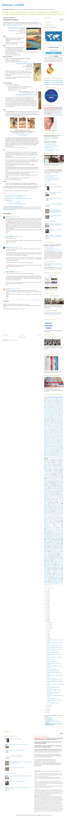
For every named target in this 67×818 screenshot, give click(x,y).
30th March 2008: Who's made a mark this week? (54, 643)
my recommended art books (49, 247)
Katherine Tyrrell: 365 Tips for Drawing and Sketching (53, 724)
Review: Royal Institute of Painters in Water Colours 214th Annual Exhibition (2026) (56, 210)
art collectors (58, 461)
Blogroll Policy (52, 263)
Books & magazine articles (32, 14)
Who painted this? (41, 14)
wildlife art (46, 582)
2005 (47, 712)
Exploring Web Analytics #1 (51, 668)
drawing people (32, 208)
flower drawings (60, 508)
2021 (47, 598)
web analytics (47, 578)
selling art (51, 566)
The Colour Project (6, 14)
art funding (54, 466)
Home (22, 335)
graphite (50, 512)
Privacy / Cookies (59, 14)
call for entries (50, 485)
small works (52, 569)
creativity (49, 493)
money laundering (55, 535)
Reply (7, 232)
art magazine (46, 469)
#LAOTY (45, 396)
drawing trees (49, 498)
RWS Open (61, 426)
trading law (58, 573)
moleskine (48, 535)
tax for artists (51, 572)
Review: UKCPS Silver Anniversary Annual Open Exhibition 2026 (56, 224)
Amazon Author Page (49, 150)
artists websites (58, 478)
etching (61, 500)
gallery (47, 511)
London (48, 417)
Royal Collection (47, 429)
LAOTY (49, 416)
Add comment (6, 301)
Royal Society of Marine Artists (57, 432)
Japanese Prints (29, 157)
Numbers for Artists (32, 12)
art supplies (51, 474)
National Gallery (56, 421)
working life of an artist (57, 583)
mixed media (61, 534)
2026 (47, 590)
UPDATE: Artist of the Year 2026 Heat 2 (56, 230)
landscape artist (54, 522)
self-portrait (55, 565)
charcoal (49, 486)
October (48, 626)
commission (52, 488)
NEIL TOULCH (8, 288)
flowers (56, 510)
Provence (58, 425)
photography (50, 547)
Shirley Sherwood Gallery (51, 439)
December (49, 622)
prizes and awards (57, 559)
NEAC (50, 421)
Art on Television (17, 12)
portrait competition (55, 552)
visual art (59, 575)
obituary (50, 538)
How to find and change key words (52, 702)
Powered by (53, 56)
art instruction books (51, 468)
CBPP (56, 404)
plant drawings (53, 548)
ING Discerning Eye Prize (49, 411)
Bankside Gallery (52, 402)
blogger (45, 482)
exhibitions (46, 505)
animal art (46, 456)
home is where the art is (48, 513)
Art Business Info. (24, 12)
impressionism (60, 517)
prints (13, 209)
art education (54, 464)
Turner (58, 450)
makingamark (46, 531)
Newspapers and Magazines (57, 422)
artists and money (50, 478)
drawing (28, 208)
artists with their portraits (49, 480)
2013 (47, 612)
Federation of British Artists (57, 407)
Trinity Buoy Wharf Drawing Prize (50, 450)
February (48, 705)
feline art (51, 506)
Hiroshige (52, 410)
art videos (52, 476)
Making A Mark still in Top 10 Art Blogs (56, 199)
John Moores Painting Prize (56, 414)
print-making (60, 556)
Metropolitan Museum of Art (57, 420)
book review (58, 482)
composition (24, 208)
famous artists (54, 505)
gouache (45, 512)
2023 (47, 595)
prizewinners (47, 560)
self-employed (49, 565)
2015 (47, 609)
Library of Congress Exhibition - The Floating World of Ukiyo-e (16, 147)
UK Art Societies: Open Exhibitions (52, 12)
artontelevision (57, 480)
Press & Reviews (48, 14)
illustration (46, 517)
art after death (51, 458)
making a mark (59, 527)
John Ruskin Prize (47, 415)
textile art (58, 572)
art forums (48, 466)
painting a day (55, 542)
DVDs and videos (60, 405)
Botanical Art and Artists (22, 14)
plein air (50, 550)
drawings (54, 499)
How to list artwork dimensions (56, 186)
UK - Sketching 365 (48, 718)
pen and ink (52, 546)
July (47, 631)
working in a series (48, 583)
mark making (59, 533)
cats (57, 485)
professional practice (58, 560)
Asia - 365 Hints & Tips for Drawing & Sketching (52, 722)
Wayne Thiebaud (54, 452)
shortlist (45, 568)
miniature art (54, 534)
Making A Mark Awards (58, 419)
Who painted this (47, 454)
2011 (47, 616)
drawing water (58, 498)
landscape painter (58, 523)
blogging (51, 482)
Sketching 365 (60, 439)
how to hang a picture (55, 514)
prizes (50, 559)
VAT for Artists (48, 451)
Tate (52, 446)
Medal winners (48, 420)
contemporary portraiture (50, 490)
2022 (47, 596)
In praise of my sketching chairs (52, 650)
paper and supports (52, 544)
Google (57, 409)
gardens (51, 511)
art (8, 208)
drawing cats (46, 496)
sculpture (52, 564)
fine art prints (47, 508)
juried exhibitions (49, 521)
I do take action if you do (58, 113)
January (48, 706)
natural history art (56, 536)
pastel (60, 544)
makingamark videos (55, 531)
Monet (45, 421)
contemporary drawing (48, 489)
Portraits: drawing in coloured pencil (53, 670)
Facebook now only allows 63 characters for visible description (56, 236)
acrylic (54, 455)
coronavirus (57, 491)
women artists (53, 582)
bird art (60, 481)
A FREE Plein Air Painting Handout (56, 204)
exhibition (50, 502)
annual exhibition (54, 456)
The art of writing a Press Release (52, 652)
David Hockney (48, 406)
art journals (59, 468)
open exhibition (57, 539)
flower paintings (49, 510)
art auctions (57, 458)
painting (46, 542)
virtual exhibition (51, 575)
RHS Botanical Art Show (52, 426)
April (47, 636)
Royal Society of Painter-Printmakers (54, 435)
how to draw (61, 513)
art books (57, 460)
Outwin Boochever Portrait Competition (52, 424)
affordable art (59, 455)
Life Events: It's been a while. (50, 221)
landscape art (46, 522)
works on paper (47, 585)
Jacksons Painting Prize (48, 412)
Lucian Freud (56, 417)
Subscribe (11, 12)
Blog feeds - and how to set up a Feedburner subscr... (54, 685)
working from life (60, 582)
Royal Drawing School (55, 429)
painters (58, 541)
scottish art (59, 562)
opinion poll (46, 540)
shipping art (58, 566)
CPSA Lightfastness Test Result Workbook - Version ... (54, 676)
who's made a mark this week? (53, 580)
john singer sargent (59, 520)
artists (61, 477)
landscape (10, 209)
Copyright (53, 14)
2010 (47, 617)
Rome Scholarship (48, 427)
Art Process (61, 399)
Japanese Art (6, 209)
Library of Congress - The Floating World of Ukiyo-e (16, 195)
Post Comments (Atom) (12, 340)
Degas (54, 406)
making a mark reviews (55, 530)
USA (62, 450)
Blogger (49, 815)
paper (45, 544)
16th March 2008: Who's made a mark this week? (54, 667)
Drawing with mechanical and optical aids (54, 647)
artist (59, 476)
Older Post (39, 335)
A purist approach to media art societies (55, 216)
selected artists (60, 564)
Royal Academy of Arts (56, 427)
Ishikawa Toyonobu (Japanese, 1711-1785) (29, 93)
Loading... (46, 316)
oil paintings (49, 539)
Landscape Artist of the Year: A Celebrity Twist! (55, 193)
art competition (48, 462)
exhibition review (55, 503)
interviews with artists (48, 520)
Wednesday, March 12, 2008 (16, 247)
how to (55, 513)
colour (55, 486)
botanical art (47, 484)
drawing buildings (58, 495)
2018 (47, 603)
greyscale (56, 512)
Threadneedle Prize (57, 449)
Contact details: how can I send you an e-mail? (54, 657)
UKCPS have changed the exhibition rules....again (53, 688)
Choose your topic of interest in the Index (52, 312)
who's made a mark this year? (55, 581)
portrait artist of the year (56, 551)
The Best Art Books (14, 14)
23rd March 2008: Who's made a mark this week (54, 655)
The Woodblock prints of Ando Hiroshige (14, 196)
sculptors (46, 564)
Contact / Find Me (6, 12)
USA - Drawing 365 (48, 719)
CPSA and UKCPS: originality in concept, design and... (53, 690)
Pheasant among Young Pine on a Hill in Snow (24, 63)
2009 (47, 619)
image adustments (53, 517)
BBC (47, 401)
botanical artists (59, 484)
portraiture (53, 555)
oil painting (60, 538)
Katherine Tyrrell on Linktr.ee (50, 143)
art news (46, 470)
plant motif (60, 548)
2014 (47, 610)
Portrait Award (51, 425)
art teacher (59, 474)
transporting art (47, 574)
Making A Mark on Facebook (50, 144)
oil (54, 538)
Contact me (46, 139)
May (47, 634)
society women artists (58, 570)
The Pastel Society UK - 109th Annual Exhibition (53, 664)
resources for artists (50, 562)
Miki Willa (7, 216)
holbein (60, 512)
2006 (47, 710)
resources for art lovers (58, 561)
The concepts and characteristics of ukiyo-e (17, 203)
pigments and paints (59, 547)
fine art (53, 507)
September (49, 628)
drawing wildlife (47, 499)
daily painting (55, 493)
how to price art (53, 516)
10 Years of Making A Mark (49, 246)
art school (53, 472)
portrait (46, 551)
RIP (58, 426)
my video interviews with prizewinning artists (52, 249)
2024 (47, 593)
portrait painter (53, 554)
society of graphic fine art (48, 570)
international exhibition (50, 518)
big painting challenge (52, 481)
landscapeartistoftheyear (48, 526)
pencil (58, 546)
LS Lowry (53, 416)
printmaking (59, 557)
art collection (51, 461)
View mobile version (22, 337)
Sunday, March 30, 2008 (15, 288)
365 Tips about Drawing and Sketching (52, 178)
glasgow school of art (58, 511)
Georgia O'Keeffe (50, 409)
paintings (58, 543)
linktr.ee (58, 135)
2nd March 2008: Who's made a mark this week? (54, 701)
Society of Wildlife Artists (58, 442)
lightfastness (51, 527)
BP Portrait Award (53, 401)
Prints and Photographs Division (21, 134)
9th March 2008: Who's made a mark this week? (54, 682)
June (47, 633)
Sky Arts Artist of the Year (51, 440)
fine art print (38, 208)
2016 (47, 607)
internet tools (58, 518)
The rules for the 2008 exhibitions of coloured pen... (53, 693)
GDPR (45, 409)
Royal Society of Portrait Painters (51, 436)
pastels (45, 546)
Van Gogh (55, 451)
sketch (50, 568)
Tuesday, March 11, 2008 (14, 216)
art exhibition (53, 465)
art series (58, 472)
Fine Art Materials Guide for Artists (51, 179)
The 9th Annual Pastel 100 (51, 661)
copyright (59, 490)
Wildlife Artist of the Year (58, 454)
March (48, 638)
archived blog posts (49, 250)
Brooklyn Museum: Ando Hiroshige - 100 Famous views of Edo (19, 198)
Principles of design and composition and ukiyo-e (54, 673)
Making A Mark (8, 236)
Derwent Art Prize (60, 406)
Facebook (47, 407)
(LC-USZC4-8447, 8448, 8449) (22, 135)
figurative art (46, 507)
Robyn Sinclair (8, 247)
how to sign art (59, 516)
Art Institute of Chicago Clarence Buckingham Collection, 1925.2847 (26, 95)
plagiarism (47, 548)
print (55, 556)
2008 (47, 621)
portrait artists (46, 552)
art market (52, 469)
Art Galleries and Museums (13, 208)
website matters (56, 578)
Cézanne (54, 405)
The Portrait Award (47, 449)
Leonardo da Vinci (60, 416)
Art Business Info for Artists (50, 175)
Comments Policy (47, 263)
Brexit (45, 404)
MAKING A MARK (13, 5)
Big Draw (59, 402)
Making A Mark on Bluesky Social (51, 146)
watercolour (47, 577)
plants (45, 550)
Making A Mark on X (48, 147)
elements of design (55, 500)
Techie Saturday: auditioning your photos (53, 645)
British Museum (50, 404)
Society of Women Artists (51, 444)
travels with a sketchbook (56, 574)
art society (56, 473)
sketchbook (58, 568)
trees (45, 575)
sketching (46, 569)
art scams (48, 472)
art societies (49, 473)
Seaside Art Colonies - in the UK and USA (53, 649)
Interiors (59, 411)
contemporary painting (59, 489)
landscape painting (50, 525)
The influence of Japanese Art (14, 202)
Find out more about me (48, 138)
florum (53, 508)
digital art (61, 493)
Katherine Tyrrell (55, 415)
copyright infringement (48, 491)
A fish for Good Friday (50, 659)
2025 (47, 591)
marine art (53, 533)
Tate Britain (57, 446)
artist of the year (47, 477)
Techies (59, 447)
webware (46, 579)
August (48, 629)
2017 (47, 605)
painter (53, 540)
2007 (47, 709)
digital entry (48, 494)
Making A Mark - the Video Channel (51, 149)
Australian (61, 400)
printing (47, 557)
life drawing (56, 526)
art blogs (50, 460)
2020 (47, 600)
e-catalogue (60, 499)
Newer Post (5, 335)
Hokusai (60, 410)
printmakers (53, 557)
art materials (58, 469)
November (49, 624)
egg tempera (46, 500)
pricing (51, 556)
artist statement (56, 477)
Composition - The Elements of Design (14, 25)
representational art (48, 561)
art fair (61, 465)
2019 (47, 602)
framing (61, 510)
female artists (58, 506)
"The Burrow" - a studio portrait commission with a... (54, 696)
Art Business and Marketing (52, 397)
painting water (51, 543)
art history (20, 208)
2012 (47, 614)
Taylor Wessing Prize (52, 447)
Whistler (60, 452)
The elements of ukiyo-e (51, 678)
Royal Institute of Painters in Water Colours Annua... (54, 640)
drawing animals (51, 495)
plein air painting (58, 550)
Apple (49, 396)
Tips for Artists (48, 181)
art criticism (57, 462)
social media (59, 569)
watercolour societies (57, 577)
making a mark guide (51, 529)
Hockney (56, 410)
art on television (55, 470)
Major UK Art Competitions (41, 12)
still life (45, 572)
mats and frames (47, 534)
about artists (48, 455)
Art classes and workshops (51, 400)
